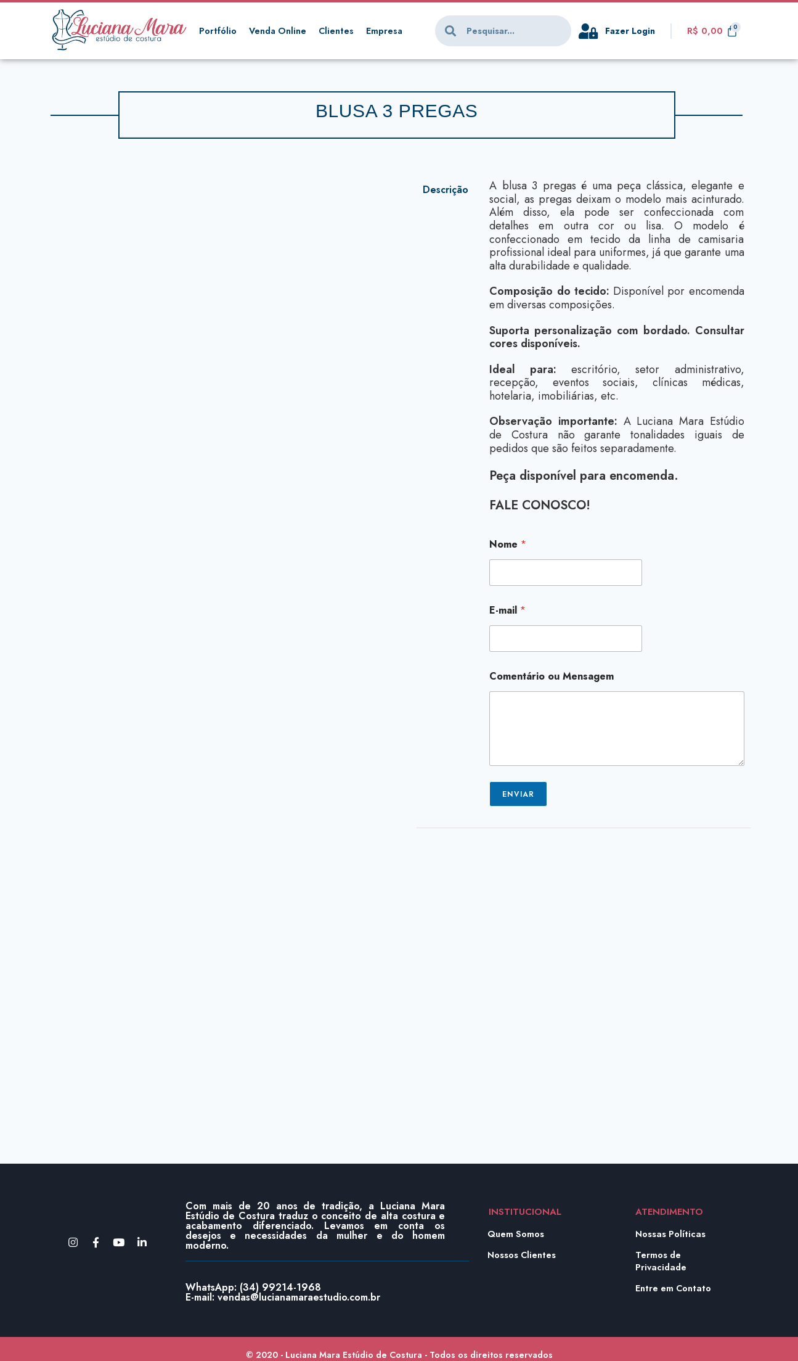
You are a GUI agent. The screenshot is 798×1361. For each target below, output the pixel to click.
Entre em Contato (674, 1288)
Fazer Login (631, 31)
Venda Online (279, 31)
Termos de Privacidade (661, 1261)
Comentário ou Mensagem (551, 676)
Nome (507, 544)
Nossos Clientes (522, 1255)
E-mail (507, 610)
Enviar (518, 794)
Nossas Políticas (671, 1234)
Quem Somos (516, 1234)
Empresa (387, 31)
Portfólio (218, 31)
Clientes (339, 31)
